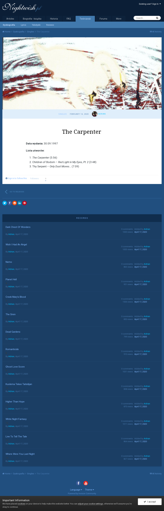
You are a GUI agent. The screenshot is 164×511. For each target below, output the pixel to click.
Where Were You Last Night (20, 454)
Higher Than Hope (15, 401)
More (118, 18)
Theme (89, 489)
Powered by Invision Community (82, 493)
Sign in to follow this (17, 178)
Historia (54, 18)
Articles (10, 18)
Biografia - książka (32, 18)
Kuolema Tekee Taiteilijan (19, 384)
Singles (62, 114)
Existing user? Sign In (150, 4)
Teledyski (36, 25)
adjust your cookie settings (90, 504)
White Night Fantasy (16, 419)
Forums (103, 18)
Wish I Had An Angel (16, 244)
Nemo (9, 262)
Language (76, 489)
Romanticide (12, 349)
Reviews (50, 25)
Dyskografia (9, 25)
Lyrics (23, 25)
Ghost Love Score (15, 366)
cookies (21, 504)
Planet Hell (11, 279)
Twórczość (85, 18)
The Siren (11, 314)
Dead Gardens (13, 331)
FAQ (69, 18)
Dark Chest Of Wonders (18, 227)
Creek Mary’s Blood (16, 296)
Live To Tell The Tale (16, 436)
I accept (150, 501)
